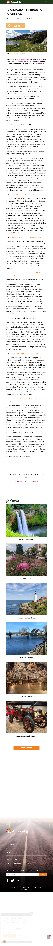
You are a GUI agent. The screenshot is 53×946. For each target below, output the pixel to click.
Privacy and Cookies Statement (18, 863)
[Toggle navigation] (44, 2)
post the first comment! (26, 481)
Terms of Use (11, 859)
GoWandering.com (22, 59)
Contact (9, 848)
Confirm (42, 874)
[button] (48, 937)
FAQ (8, 852)
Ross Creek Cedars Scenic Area (22, 194)
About (8, 837)
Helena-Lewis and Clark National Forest (25, 237)
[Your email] (22, 874)
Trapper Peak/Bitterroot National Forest (25, 353)
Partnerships (11, 844)
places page (39, 63)
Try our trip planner (24, 61)
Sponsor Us (11, 841)
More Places (26, 748)
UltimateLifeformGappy (21, 53)
